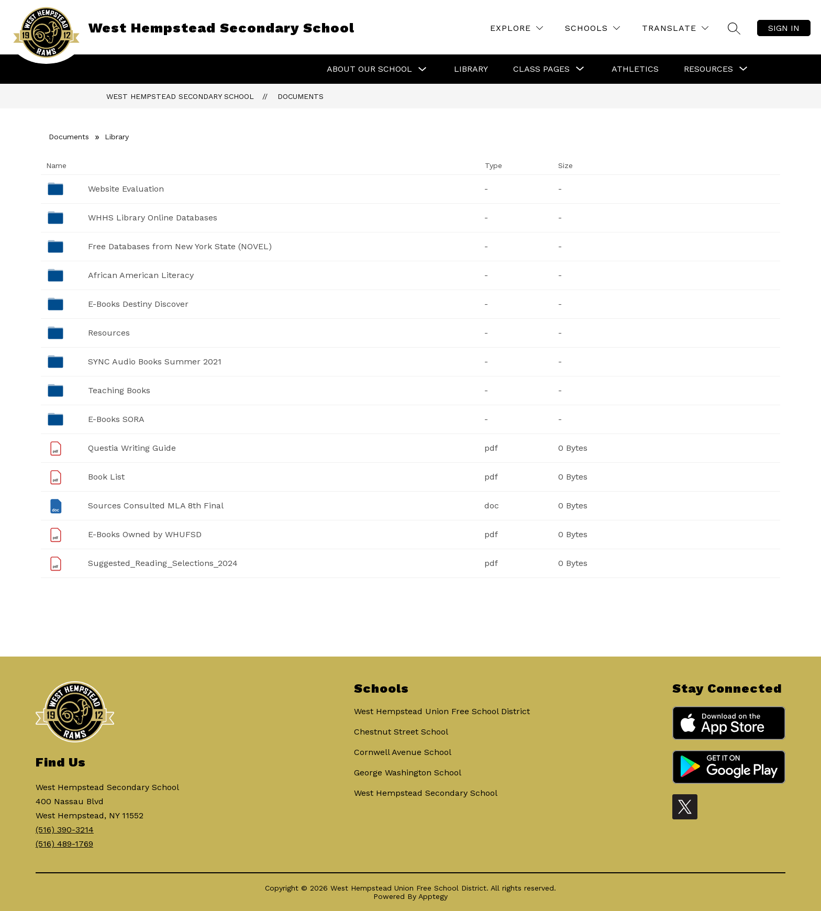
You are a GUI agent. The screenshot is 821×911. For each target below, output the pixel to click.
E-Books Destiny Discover (138, 304)
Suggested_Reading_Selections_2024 (163, 563)
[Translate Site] (675, 28)
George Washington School (407, 772)
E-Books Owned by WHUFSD (145, 534)
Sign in (784, 28)
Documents (301, 96)
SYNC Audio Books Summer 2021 (154, 361)
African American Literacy (141, 275)
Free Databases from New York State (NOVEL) (180, 246)
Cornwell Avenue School (402, 752)
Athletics (635, 69)
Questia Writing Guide (132, 448)
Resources (109, 333)
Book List (106, 477)
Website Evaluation (126, 189)
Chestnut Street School (401, 732)
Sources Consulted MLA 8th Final (156, 505)
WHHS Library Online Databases (152, 218)
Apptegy (433, 896)
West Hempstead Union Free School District (442, 711)
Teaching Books (119, 390)
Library (471, 69)
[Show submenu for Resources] (708, 69)
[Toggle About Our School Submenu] (422, 69)
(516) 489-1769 (64, 844)
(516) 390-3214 (65, 830)
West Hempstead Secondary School (180, 96)
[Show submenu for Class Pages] (541, 69)
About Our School (369, 69)
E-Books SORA (116, 419)
